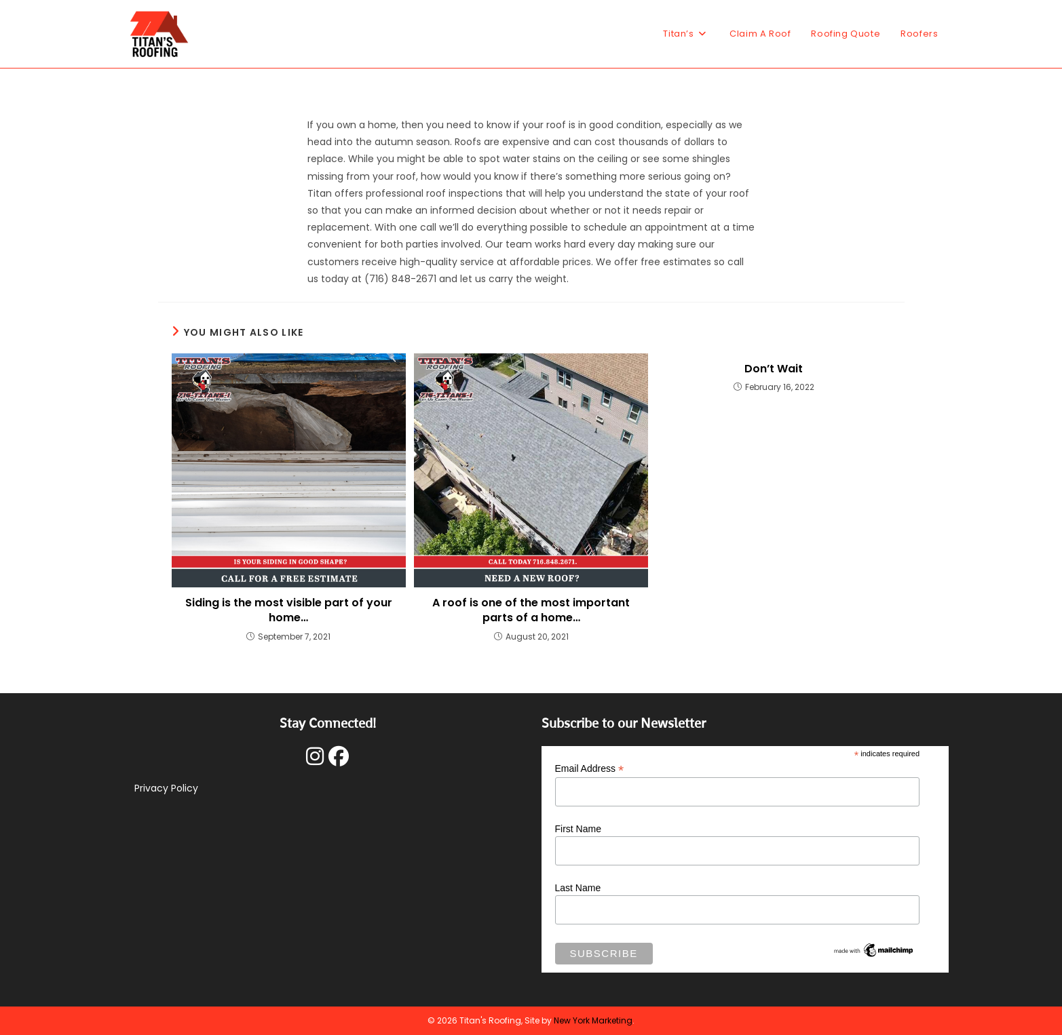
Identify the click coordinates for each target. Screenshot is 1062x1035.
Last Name (578, 887)
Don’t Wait (773, 369)
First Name (578, 828)
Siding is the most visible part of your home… (288, 610)
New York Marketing (593, 1020)
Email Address (589, 768)
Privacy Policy (166, 788)
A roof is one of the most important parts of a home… (531, 610)
